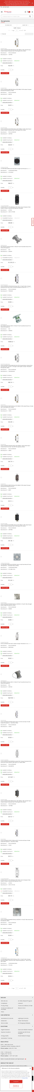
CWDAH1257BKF (4, 167)
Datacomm (4, 1020)
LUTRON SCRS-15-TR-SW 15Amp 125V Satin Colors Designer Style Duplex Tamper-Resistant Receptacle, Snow (15, 880)
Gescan (17, 997)
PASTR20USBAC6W (5, 364)
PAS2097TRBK (4, 523)
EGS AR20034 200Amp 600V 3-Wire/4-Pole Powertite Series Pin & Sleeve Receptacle (16, 247)
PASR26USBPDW (4, 760)
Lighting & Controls (23, 1018)
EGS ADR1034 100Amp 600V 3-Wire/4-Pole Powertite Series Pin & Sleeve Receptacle (16, 682)
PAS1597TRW (4, 48)
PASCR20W (3, 720)
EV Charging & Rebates (24, 1023)
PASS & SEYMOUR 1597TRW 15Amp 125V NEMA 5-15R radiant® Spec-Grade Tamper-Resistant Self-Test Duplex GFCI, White (16, 50)
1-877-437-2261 (5, 7)
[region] (16, 1078)
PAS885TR (3, 484)
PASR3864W (4, 918)
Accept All (15, 1081)
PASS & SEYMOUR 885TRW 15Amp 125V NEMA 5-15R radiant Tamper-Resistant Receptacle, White (16, 90)
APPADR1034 (4, 680)
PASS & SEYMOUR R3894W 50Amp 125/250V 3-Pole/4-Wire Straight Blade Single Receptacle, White (16, 604)
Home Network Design (24, 1035)
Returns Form (21, 1008)
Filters (8, 25)
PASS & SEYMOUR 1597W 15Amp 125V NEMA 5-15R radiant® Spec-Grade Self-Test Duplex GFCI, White (17, 407)
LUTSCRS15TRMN (5, 205)
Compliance (4, 1003)
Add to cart (5, 73)
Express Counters (6, 1032)
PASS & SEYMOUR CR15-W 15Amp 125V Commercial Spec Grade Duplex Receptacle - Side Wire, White (15, 841)
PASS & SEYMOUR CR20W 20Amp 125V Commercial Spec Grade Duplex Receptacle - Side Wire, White (15, 722)
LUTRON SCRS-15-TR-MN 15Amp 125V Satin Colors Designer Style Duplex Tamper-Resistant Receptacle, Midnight (15, 207)
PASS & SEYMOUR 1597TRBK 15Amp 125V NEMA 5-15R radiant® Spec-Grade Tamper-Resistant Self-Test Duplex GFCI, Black (16, 801)
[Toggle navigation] (2, 12)
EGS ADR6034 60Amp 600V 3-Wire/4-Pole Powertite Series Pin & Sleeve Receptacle (16, 326)
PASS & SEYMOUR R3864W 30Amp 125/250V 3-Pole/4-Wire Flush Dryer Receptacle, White (17, 920)
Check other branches (7, 62)
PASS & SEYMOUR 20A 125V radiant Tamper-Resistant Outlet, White (16, 643)
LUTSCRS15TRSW (5, 878)
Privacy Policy (4, 1005)
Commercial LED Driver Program (24, 1032)
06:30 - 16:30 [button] (29, 3)
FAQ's (2, 1011)
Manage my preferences (16, 1086)
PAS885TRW (4, 88)
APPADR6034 (4, 324)
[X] (30, 1068)
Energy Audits (4, 1035)
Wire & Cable (4, 1023)
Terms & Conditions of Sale (25, 1005)
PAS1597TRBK (4, 799)
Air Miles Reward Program (25, 1001)
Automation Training (6, 1038)
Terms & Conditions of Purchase (7, 1008)
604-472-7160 (13, 1048)
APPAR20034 (4, 245)
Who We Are (4, 1001)
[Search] (17, 16)
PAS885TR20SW (4, 642)
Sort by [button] (24, 25)
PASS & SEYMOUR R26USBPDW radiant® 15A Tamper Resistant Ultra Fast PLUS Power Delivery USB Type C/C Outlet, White (16, 762)
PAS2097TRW (4, 127)
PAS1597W (3, 405)
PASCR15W (3, 839)
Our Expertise (17, 1015)
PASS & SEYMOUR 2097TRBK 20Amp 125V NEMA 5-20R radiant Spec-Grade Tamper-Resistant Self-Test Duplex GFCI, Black (16, 525)
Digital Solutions (5, 1029)
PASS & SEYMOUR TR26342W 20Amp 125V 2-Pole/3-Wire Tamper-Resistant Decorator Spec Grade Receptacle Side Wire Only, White (16, 287)
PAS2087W (3, 444)
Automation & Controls (7, 1018)
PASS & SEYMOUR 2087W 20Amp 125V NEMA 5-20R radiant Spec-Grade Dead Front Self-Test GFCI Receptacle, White (16, 446)
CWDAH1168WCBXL (5, 563)
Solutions (17, 1026)
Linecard (20, 1003)
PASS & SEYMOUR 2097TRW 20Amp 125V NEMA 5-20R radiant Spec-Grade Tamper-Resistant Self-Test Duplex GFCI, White (16, 129)
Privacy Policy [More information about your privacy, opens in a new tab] (25, 1077)
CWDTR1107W (4, 958)
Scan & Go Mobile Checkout (25, 1029)
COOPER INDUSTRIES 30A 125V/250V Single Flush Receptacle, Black (16, 168)
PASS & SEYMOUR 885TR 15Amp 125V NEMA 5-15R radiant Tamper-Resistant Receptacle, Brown (16, 486)
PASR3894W (4, 602)
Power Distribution (23, 1020)
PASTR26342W (4, 285)
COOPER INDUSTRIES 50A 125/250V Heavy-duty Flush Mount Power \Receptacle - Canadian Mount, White (16, 565)
